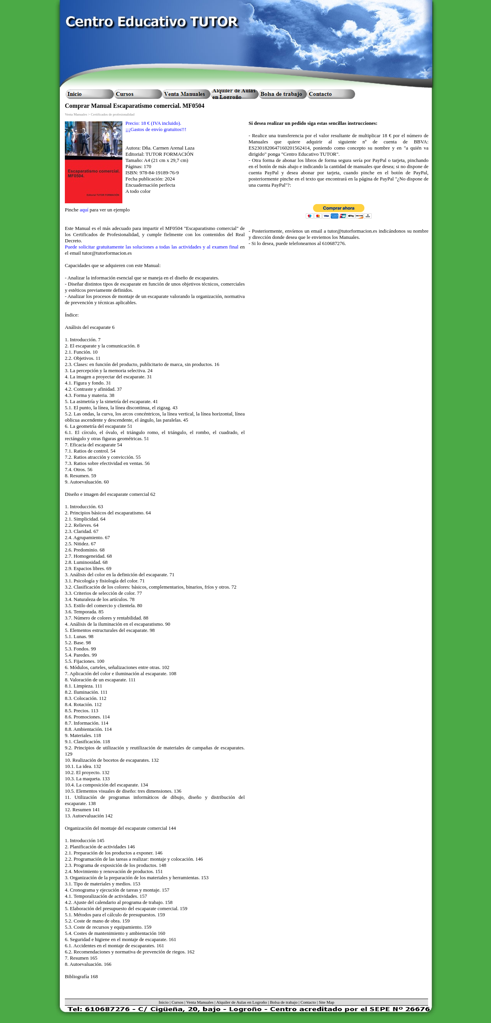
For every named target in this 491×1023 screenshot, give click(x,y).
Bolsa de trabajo (283, 1002)
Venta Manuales (200, 1002)
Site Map (326, 1002)
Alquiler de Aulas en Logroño (241, 1002)
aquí (84, 210)
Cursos (177, 1002)
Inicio (164, 1002)
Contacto (308, 1002)
